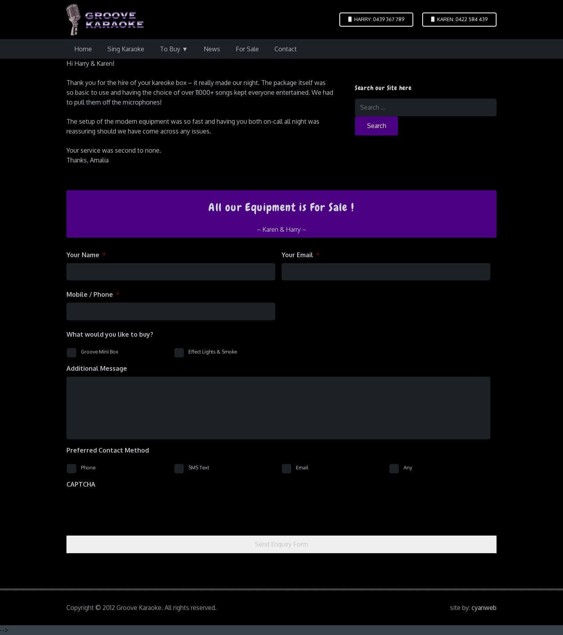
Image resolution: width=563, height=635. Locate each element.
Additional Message (96, 368)
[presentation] (125, 507)
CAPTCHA (80, 484)
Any (407, 467)
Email (302, 467)
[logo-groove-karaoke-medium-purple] (105, 19)
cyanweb (484, 608)
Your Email (301, 255)
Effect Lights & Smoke (212, 351)
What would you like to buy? (109, 334)
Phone (88, 467)
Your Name (86, 255)
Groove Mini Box (99, 351)
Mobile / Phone (93, 294)
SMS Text (198, 467)
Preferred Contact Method (107, 450)
